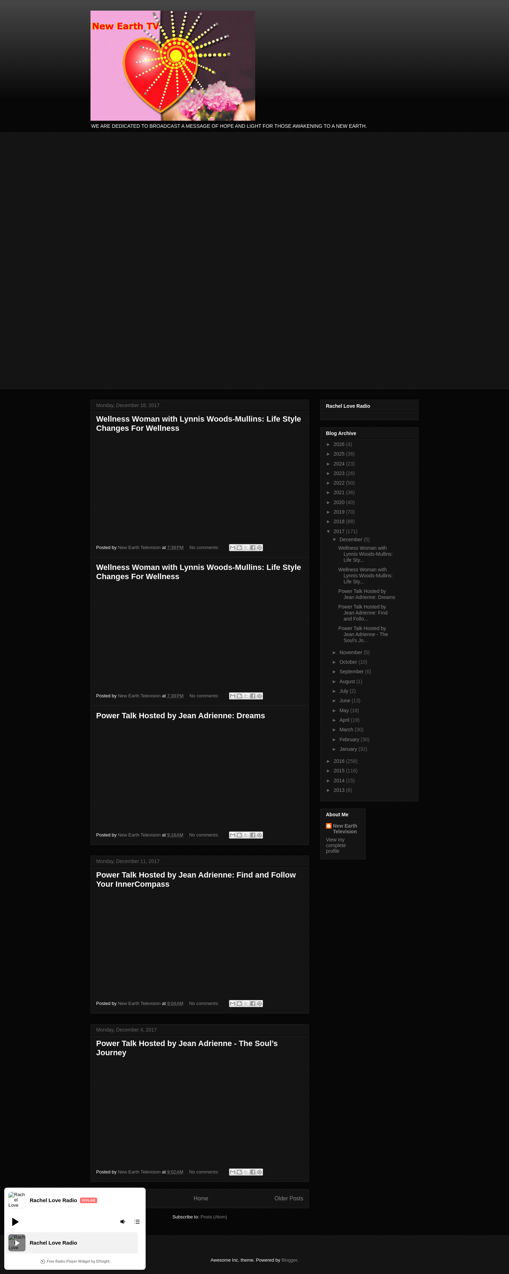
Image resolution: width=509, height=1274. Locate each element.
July (344, 691)
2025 (340, 454)
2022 (340, 483)
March (347, 729)
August (347, 681)
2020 (340, 502)
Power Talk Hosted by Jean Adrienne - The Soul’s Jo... (363, 634)
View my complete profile (336, 845)
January (348, 749)
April (345, 720)
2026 (340, 444)
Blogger (289, 1260)
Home (201, 1198)
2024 (340, 464)
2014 (340, 780)
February (350, 739)
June (345, 700)
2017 (340, 531)
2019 (340, 512)
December (351, 539)
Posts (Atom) (213, 1216)
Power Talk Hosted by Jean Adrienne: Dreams (180, 715)
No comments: (204, 547)
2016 (340, 761)
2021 (340, 492)
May (344, 710)
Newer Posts (111, 1198)
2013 (340, 790)
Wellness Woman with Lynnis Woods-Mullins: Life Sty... (365, 554)
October (348, 662)
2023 (340, 473)
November (351, 652)
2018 (340, 521)
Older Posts (289, 1198)
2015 (340, 770)
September (352, 671)
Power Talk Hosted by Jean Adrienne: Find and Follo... (363, 613)
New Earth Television (345, 828)
